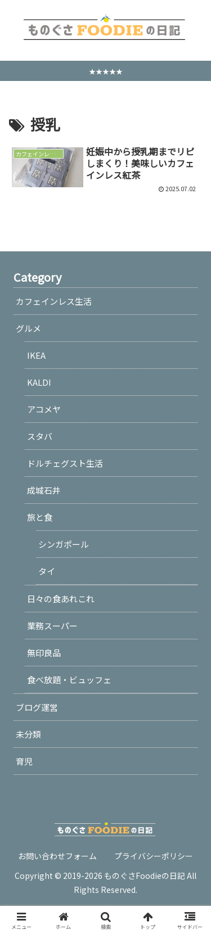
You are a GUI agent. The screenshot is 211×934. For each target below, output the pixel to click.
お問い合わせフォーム (57, 855)
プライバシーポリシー (153, 855)
